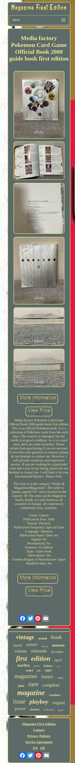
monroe (58, 645)
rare (33, 684)
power (20, 708)
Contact (39, 730)
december (57, 652)
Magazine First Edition (39, 724)
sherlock (35, 709)
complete (51, 685)
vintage (25, 637)
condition (54, 695)
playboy (38, 701)
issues (47, 676)
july (39, 670)
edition (40, 658)
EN (35, 748)
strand (42, 638)
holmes (48, 665)
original (58, 702)
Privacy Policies (38, 736)
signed (60, 710)
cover (32, 644)
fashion (45, 646)
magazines (25, 676)
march (17, 645)
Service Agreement (38, 742)
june (21, 686)
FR (42, 748)
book (56, 637)
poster (37, 666)
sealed (29, 670)
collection (49, 709)
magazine (31, 693)
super (48, 670)
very (58, 666)
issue (19, 701)
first (21, 658)
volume (20, 651)
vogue (60, 677)
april (58, 660)
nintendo (39, 651)
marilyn (23, 665)
